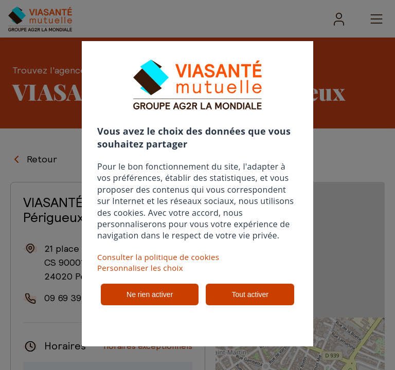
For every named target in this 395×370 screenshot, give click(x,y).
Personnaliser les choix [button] (140, 268)
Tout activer (249, 294)
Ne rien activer (150, 294)
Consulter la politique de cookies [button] (158, 257)
